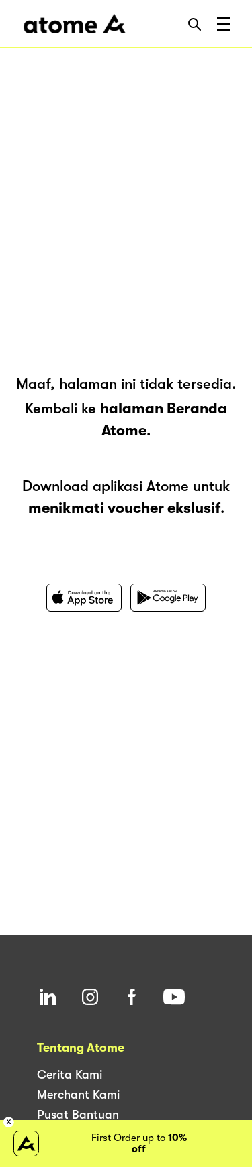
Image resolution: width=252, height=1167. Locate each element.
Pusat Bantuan (78, 1114)
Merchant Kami (78, 1094)
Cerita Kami (69, 1074)
